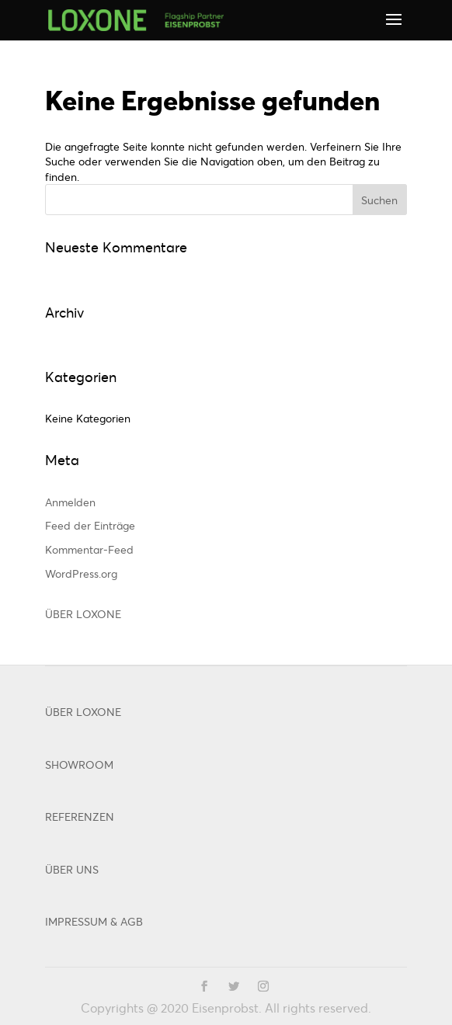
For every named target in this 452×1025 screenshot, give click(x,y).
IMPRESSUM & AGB (94, 921)
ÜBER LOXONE (83, 613)
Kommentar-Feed (89, 549)
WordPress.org (81, 573)
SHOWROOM (79, 764)
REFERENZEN (79, 816)
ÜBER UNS (72, 869)
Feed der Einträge (90, 525)
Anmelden (70, 502)
